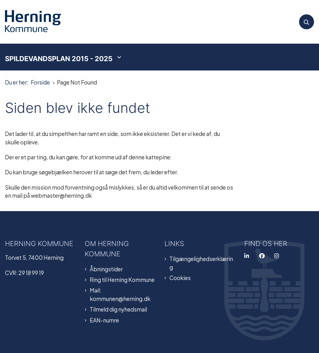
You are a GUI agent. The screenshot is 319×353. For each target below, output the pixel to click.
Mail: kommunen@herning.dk (120, 294)
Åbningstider (106, 269)
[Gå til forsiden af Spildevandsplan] (30, 22)
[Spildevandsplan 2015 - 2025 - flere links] (118, 57)
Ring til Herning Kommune (122, 279)
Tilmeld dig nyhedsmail (118, 309)
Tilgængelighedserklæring (201, 262)
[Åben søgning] (306, 21)
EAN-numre (104, 320)
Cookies (180, 277)
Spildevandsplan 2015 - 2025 (58, 59)
